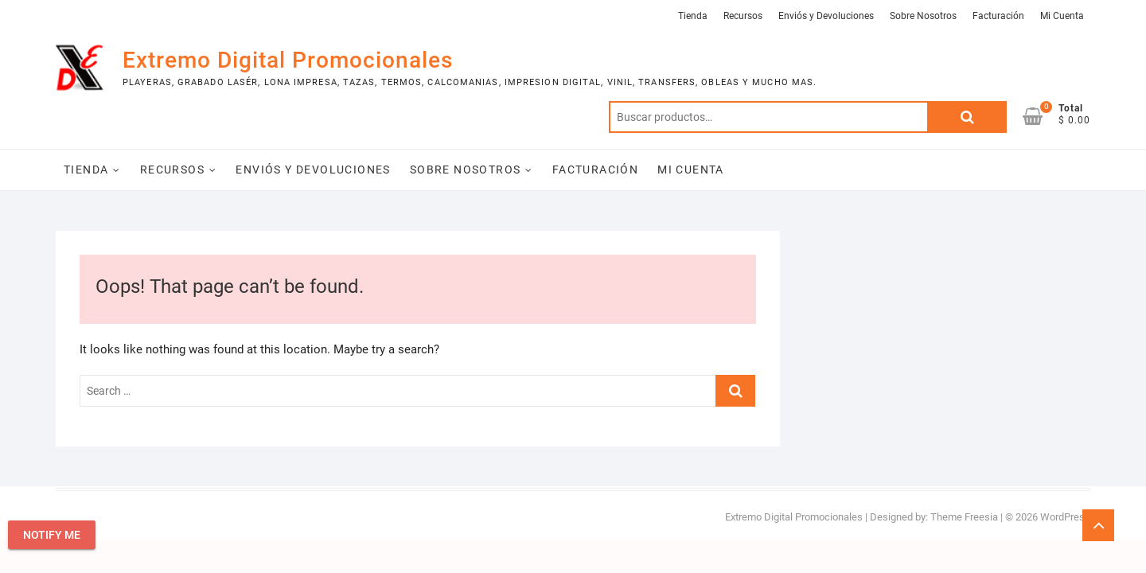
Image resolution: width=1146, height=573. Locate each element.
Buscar (967, 117)
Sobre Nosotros (923, 15)
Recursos (742, 15)
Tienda (692, 15)
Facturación (998, 15)
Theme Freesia (964, 517)
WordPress (1065, 517)
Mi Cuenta (1062, 15)
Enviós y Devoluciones (826, 15)
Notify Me (51, 534)
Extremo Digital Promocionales (288, 60)
